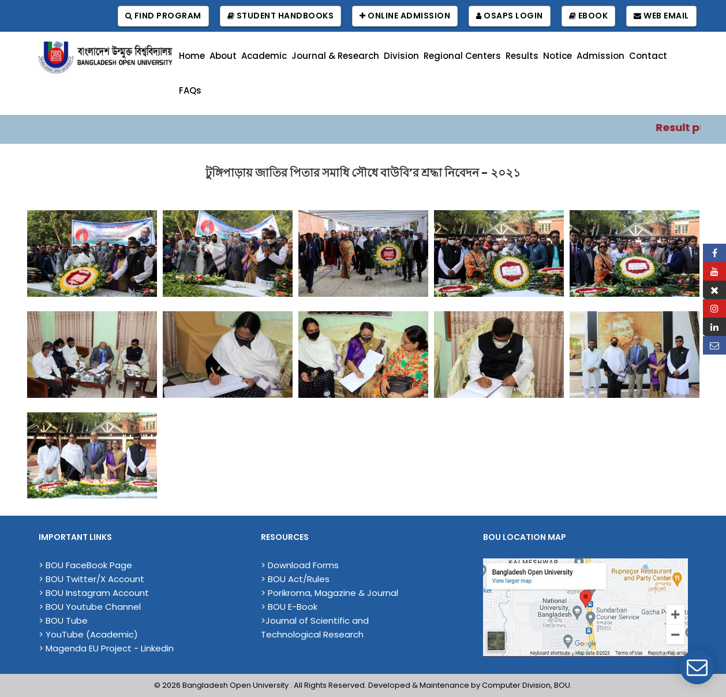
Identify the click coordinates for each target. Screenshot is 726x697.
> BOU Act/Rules (295, 579)
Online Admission (405, 16)
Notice (557, 56)
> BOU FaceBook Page (85, 565)
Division (401, 56)
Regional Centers (462, 56)
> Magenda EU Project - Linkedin (106, 648)
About (223, 56)
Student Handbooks (280, 16)
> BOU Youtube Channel (90, 607)
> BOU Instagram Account (94, 593)
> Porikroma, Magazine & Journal (329, 593)
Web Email (661, 16)
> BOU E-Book (289, 607)
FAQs (190, 90)
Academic (264, 56)
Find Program (163, 16)
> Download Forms (300, 565)
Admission (600, 56)
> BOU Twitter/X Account (91, 579)
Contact (648, 56)
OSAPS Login (509, 16)
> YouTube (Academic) (88, 634)
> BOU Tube (63, 620)
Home (192, 56)
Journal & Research (335, 56)
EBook (588, 16)
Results (522, 56)
